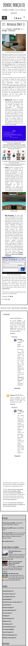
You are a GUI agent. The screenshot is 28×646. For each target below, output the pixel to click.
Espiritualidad (6, 599)
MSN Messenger (9, 215)
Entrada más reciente (6, 308)
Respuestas (14, 337)
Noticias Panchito (7, 618)
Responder (12, 333)
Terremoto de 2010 (8, 629)
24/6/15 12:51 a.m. (21, 341)
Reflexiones (6, 621)
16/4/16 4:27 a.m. (19, 395)
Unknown (12, 395)
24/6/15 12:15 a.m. (18, 318)
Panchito (20, 339)
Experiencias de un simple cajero (11, 602)
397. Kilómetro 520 (13, 573)
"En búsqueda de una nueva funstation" (21, 378)
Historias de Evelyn (8, 607)
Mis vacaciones (6, 613)
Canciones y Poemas (8, 594)
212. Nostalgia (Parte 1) (13, 24)
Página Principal (15, 308)
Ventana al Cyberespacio (9, 635)
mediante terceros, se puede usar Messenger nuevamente (14, 254)
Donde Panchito (14, 5)
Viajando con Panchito (8, 637)
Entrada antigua (23, 308)
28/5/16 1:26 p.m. (21, 412)
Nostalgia (4, 30)
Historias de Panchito (8, 610)
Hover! (6, 167)
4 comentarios (11, 30)
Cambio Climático (7, 591)
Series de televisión (8, 626)
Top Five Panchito (7, 632)
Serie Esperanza (7, 624)
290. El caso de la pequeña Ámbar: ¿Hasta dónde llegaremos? (15, 563)
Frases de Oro (6, 605)
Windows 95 (8, 99)
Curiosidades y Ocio (8, 596)
